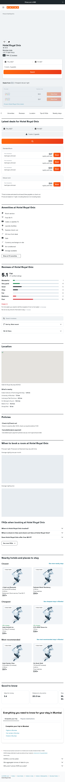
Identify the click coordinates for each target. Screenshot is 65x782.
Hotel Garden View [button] (8, 663)
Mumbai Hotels (54, 776)
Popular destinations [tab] (28, 719)
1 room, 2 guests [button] (10, 67)
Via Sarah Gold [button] (38, 663)
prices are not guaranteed (40, 753)
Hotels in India (29, 776)
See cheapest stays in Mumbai (53, 601)
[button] (63, 2)
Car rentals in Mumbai (12, 733)
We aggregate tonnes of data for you (33, 762)
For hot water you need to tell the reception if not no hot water (24, 307)
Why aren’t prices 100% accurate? (33, 766)
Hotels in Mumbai (11, 736)
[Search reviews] (34, 318)
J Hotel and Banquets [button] (9, 587)
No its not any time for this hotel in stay (16, 310)
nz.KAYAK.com (5, 776)
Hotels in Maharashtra (41, 776)
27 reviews (13, 55)
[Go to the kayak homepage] (13, 7)
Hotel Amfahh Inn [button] (8, 627)
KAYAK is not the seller (33, 759)
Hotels (13, 776)
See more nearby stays (56, 563)
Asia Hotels (20, 776)
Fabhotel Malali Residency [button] (41, 587)
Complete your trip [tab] (11, 719)
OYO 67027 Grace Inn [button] (40, 627)
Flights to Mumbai (11, 730)
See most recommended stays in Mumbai (50, 639)
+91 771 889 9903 (8, 53)
